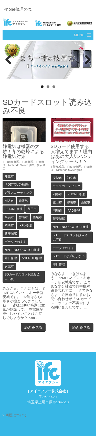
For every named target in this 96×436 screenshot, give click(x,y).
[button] (79, 35)
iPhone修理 (12, 161)
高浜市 (9, 217)
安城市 (9, 266)
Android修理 (32, 258)
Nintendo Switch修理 (21, 165)
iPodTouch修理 (17, 184)
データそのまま (15, 242)
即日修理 (11, 258)
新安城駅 (11, 233)
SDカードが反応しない (69, 256)
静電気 (23, 201)
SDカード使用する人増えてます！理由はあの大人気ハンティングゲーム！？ (71, 154)
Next (87, 60)
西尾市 (37, 217)
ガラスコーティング (18, 192)
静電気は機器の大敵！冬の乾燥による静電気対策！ (23, 151)
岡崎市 (9, 225)
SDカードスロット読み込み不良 (22, 277)
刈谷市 (9, 201)
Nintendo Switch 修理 (71, 227)
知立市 (9, 176)
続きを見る (33, 327)
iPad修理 (27, 161)
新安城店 (58, 166)
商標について (16, 415)
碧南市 (23, 217)
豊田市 (32, 209)
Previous (9, 60)
